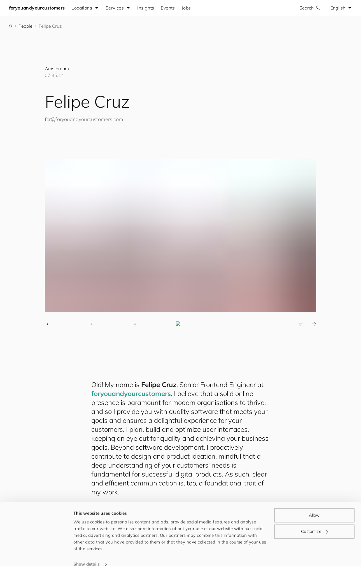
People (25, 26)
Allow (314, 506)
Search (309, 8)
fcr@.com (84, 119)
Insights (146, 8)
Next (314, 324)
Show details (86, 555)
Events (168, 8)
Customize (314, 522)
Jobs (186, 8)
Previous (300, 324)
